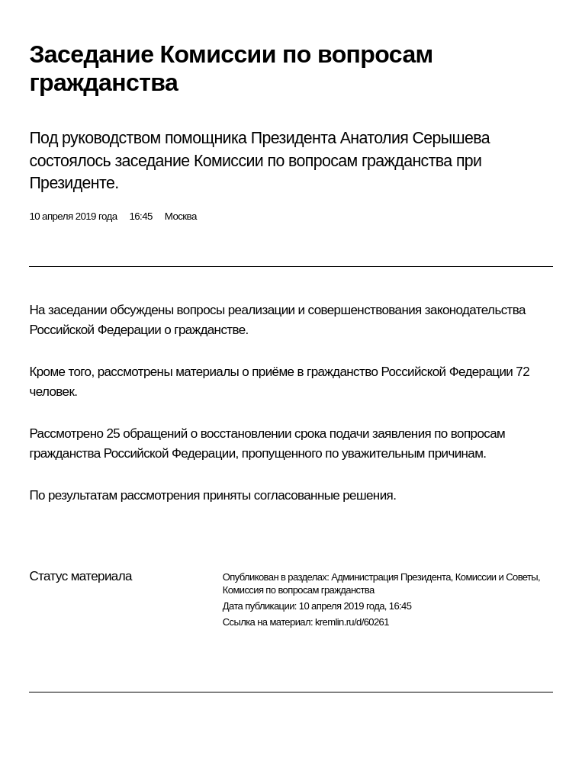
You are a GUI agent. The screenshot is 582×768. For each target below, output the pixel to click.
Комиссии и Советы (496, 577)
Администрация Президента (391, 577)
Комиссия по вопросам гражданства (299, 590)
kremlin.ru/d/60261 (352, 622)
